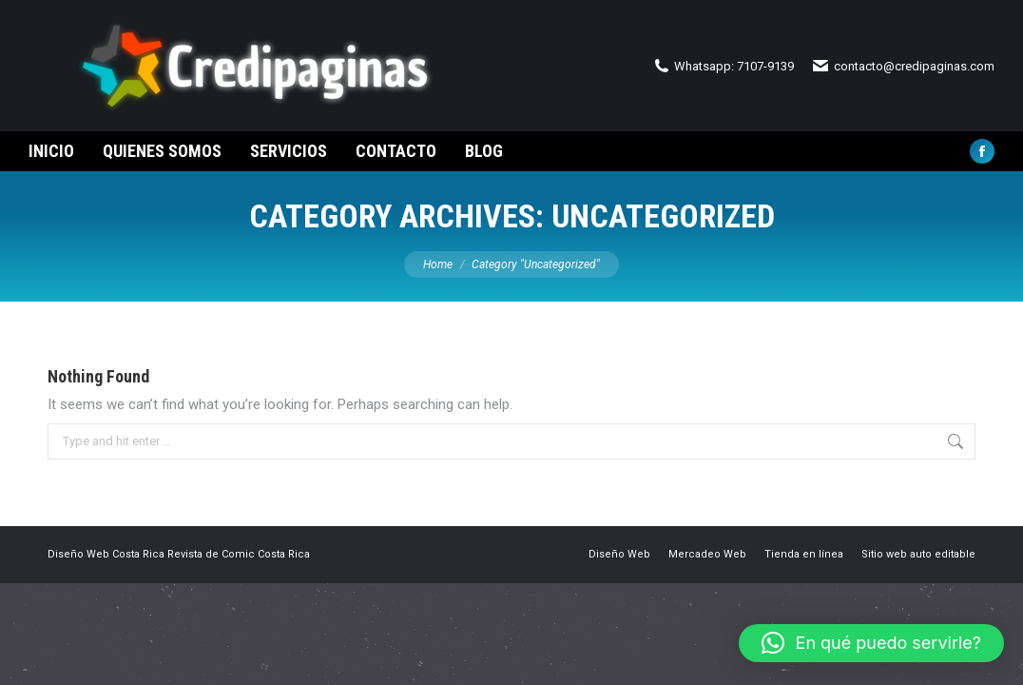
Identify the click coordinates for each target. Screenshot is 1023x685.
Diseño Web (78, 588)
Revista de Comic (211, 588)
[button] (871, 643)
